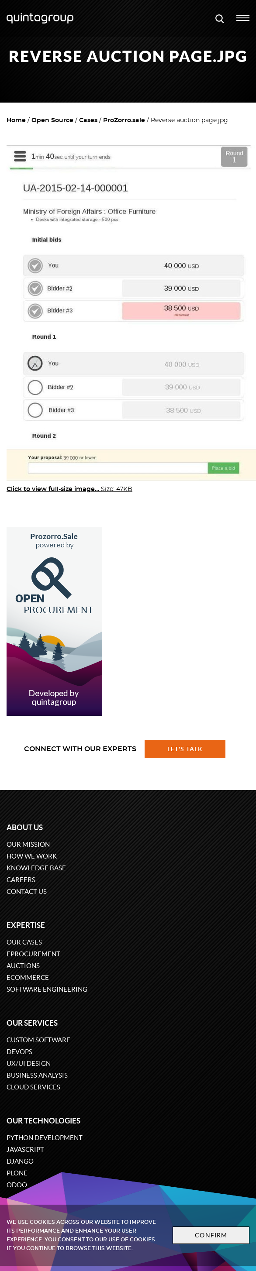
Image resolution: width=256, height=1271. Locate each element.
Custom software (38, 1040)
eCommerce (28, 977)
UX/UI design (29, 1063)
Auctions (23, 965)
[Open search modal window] (219, 18)
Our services (32, 1023)
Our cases (24, 942)
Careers (21, 879)
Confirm (211, 1235)
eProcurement (33, 954)
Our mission (28, 844)
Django (20, 1161)
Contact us (27, 891)
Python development (45, 1137)
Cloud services (33, 1087)
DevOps (19, 1051)
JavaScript (25, 1149)
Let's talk (185, 748)
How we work (32, 856)
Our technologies (43, 1120)
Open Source (52, 120)
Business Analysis (37, 1075)
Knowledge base (36, 868)
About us (25, 827)
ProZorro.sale (124, 120)
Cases (88, 120)
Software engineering (47, 989)
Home (16, 120)
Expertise (26, 925)
